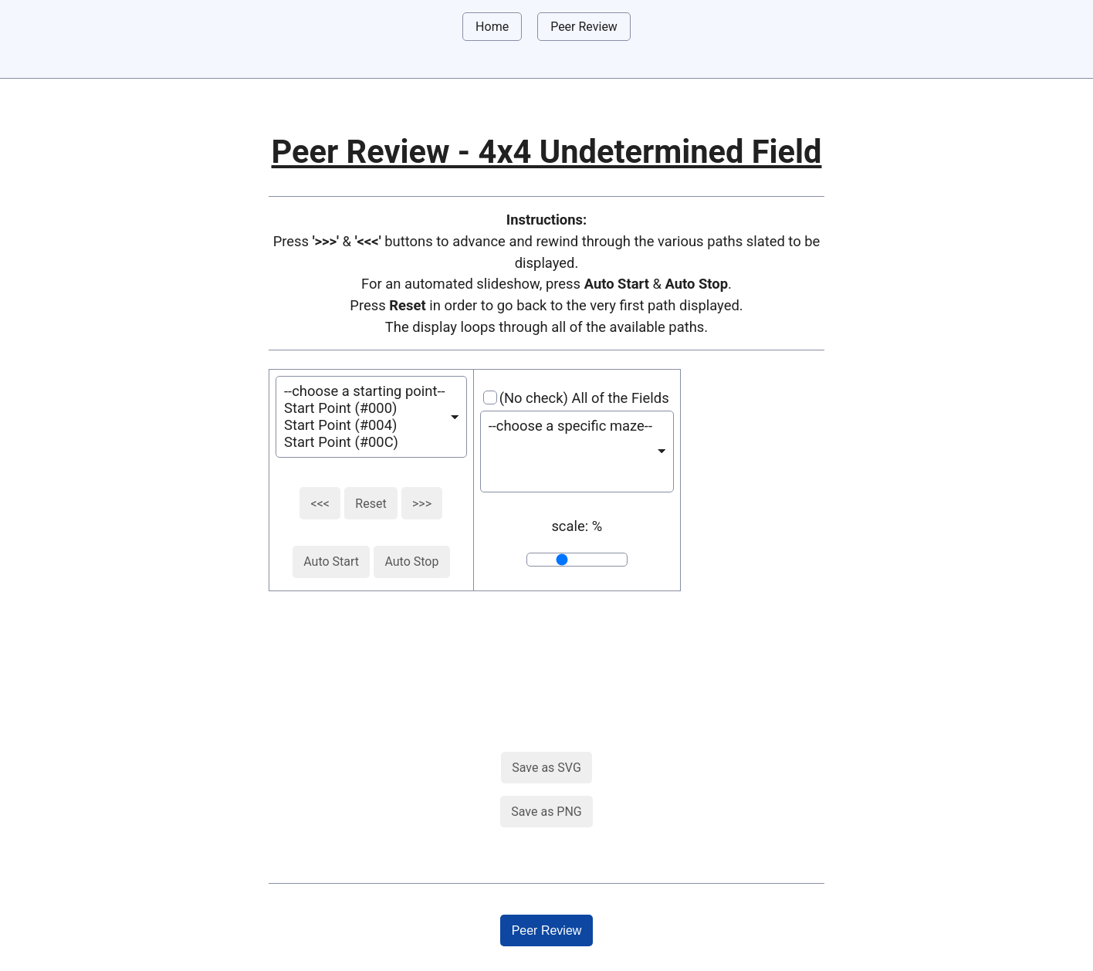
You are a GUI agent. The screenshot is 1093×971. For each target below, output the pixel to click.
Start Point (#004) (365, 425)
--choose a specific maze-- (570, 426)
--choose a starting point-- (365, 391)
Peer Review (584, 26)
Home (492, 26)
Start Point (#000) (365, 408)
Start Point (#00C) (365, 442)
